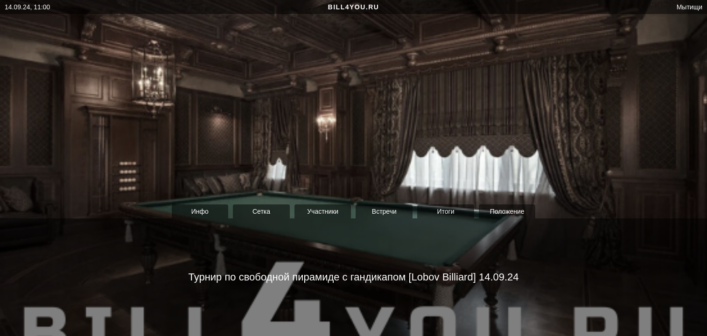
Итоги (445, 211)
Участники (322, 211)
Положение (507, 211)
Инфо (200, 211)
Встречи (384, 211)
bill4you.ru (353, 7)
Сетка (261, 211)
